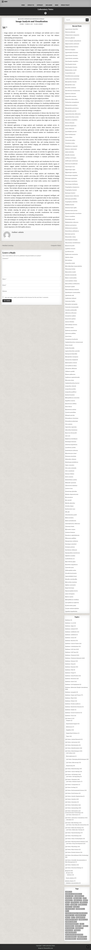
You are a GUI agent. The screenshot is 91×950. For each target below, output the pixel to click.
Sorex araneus (69, 476)
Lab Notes (68, 718)
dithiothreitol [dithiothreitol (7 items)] (80, 909)
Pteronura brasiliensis (71, 163)
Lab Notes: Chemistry (71, 779)
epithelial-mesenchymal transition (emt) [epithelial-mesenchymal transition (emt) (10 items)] (76, 913)
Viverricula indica (70, 140)
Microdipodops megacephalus (73, 266)
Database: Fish (69, 670)
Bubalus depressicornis (71, 494)
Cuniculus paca (69, 567)
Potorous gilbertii (70, 38)
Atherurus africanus (70, 313)
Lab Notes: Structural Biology (73, 867)
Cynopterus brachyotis (71, 339)
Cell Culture (69, 753)
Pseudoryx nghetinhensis (72, 535)
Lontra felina (68, 137)
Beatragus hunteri (70, 193)
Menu (5, 1)
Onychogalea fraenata (71, 67)
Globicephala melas (70, 570)
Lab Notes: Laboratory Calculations (75, 817)
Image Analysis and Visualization (32, 21)
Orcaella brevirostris (71, 573)
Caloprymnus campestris (72, 35)
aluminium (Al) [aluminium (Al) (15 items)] (79, 896)
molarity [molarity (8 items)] (78, 926)
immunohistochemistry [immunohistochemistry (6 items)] (72, 924)
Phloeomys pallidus (70, 538)
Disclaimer (49, 5)
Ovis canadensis (69, 471)
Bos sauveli (68, 500)
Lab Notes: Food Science (72, 793)
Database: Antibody (70, 634)
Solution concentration (72, 883)
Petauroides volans (70, 237)
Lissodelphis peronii (71, 131)
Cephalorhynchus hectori (72, 383)
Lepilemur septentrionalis (72, 377)
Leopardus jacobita (70, 389)
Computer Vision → (56, 245)
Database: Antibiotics (71, 632)
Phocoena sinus (69, 380)
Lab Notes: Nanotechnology (72, 832)
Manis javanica (69, 517)
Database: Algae (69, 626)
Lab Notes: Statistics (70, 865)
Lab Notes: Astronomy (71, 742)
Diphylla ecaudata (70, 555)
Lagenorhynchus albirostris (73, 114)
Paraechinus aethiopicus (72, 231)
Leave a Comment (39, 24)
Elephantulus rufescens (71, 222)
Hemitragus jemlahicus (71, 462)
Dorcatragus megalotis (71, 175)
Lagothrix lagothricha (71, 611)
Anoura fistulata (69, 321)
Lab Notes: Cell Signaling (73, 776)
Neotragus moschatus (71, 181)
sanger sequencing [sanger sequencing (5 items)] (71, 937)
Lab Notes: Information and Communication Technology (32, 19)
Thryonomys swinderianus (72, 242)
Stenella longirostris (70, 125)
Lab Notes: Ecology (70, 787)
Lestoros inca (69, 488)
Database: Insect (69, 681)
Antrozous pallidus (70, 333)
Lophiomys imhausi (70, 298)
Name (4, 279)
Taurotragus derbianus (71, 184)
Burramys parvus (70, 234)
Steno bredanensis (70, 134)
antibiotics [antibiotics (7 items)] (69, 900)
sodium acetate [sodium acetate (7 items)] (82, 937)
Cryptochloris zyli (70, 73)
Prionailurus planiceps (71, 421)
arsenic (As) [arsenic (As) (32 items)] (78, 900)
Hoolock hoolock (70, 395)
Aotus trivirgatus (70, 593)
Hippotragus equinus (71, 172)
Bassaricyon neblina (71, 403)
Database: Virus (69, 715)
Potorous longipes (70, 49)
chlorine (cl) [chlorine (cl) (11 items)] (83, 904)
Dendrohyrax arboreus (71, 450)
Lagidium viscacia (70, 248)
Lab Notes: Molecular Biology (73, 827)
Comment (5, 258)
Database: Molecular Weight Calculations (76, 687)
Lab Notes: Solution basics (73, 781)
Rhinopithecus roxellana (72, 599)
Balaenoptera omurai (71, 362)
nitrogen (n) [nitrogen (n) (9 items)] (79, 928)
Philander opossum (70, 482)
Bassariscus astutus (70, 409)
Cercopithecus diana (71, 365)
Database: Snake (69, 709)
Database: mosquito (70, 692)
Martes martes (69, 596)
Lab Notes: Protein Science (72, 852)
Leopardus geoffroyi (70, 392)
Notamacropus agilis (71, 207)
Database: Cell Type (70, 652)
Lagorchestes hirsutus (71, 55)
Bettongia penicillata (71, 198)
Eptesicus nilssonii (70, 93)
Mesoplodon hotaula (71, 81)
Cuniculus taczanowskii (71, 307)
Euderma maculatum (71, 330)
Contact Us (31, 5)
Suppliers (68, 730)
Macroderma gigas (70, 561)
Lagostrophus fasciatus (71, 52)
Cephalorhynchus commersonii (74, 342)
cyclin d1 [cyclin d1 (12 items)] (69, 907)
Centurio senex (69, 327)
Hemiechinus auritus (71, 479)
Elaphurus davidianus (71, 438)
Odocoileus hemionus (71, 430)
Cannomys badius (70, 301)
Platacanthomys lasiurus (72, 289)
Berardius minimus (70, 87)
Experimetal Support (72, 723)
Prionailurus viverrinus (71, 418)
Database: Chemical (70, 655)
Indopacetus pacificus (71, 105)
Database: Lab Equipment (72, 684)
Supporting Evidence (72, 733)
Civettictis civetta (70, 143)
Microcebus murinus (71, 582)
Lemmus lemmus (70, 532)
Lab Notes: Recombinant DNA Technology (76, 855)
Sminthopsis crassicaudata (72, 292)
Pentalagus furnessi (70, 441)
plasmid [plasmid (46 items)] (77, 930)
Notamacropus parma (71, 210)
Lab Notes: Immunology (71, 808)
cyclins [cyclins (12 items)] (76, 907)
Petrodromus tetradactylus (72, 90)
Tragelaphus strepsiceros (72, 187)
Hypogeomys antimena (71, 541)
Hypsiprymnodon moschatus (73, 213)
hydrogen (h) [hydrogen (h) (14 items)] (83, 919)
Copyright (40, 5)
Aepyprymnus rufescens (72, 196)
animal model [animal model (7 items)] (77, 898)
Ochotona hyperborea (71, 444)
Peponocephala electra (71, 591)
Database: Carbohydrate (71, 646)
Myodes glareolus (70, 503)
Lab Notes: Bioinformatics (72, 748)
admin (22, 24)
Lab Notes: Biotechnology (72, 768)
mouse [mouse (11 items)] (85, 926)
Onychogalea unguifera (71, 61)
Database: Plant (69, 698)
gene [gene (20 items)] (68, 917)
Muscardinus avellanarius (72, 283)
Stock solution (70, 878)
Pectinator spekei (70, 286)
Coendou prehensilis (71, 310)
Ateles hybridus (69, 152)
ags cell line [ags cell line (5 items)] (69, 896)
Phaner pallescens (70, 374)
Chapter (68, 720)
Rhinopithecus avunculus (72, 397)
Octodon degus (69, 506)
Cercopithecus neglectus (72, 602)
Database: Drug (69, 664)
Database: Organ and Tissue (73, 695)
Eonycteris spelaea (70, 318)
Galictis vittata (69, 257)
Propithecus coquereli (71, 146)
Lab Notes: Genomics (71, 802)
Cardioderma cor (70, 558)
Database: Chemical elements (73, 658)
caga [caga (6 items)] (67, 902)
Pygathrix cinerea (70, 400)
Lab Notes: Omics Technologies (74, 838)
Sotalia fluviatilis (69, 348)
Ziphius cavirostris (70, 585)
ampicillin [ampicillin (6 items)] (69, 898)
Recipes (68, 872)
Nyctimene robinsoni (71, 550)
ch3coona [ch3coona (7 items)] (74, 904)
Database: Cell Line (70, 649)
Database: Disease (70, 661)
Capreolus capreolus (71, 427)
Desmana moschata (70, 456)
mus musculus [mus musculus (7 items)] (70, 928)
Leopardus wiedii (70, 263)
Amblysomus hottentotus (72, 79)
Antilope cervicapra (70, 158)
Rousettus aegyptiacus (71, 564)
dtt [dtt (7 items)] (67, 911)
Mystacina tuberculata (71, 99)
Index (56, 5)
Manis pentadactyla (70, 520)
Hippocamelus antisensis (72, 43)
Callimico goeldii (70, 371)
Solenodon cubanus (70, 459)
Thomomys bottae (70, 269)
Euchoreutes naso (70, 509)
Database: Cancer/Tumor (72, 643)
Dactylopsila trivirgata (71, 239)
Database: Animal (70, 629)
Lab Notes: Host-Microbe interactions (76, 824)
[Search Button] (45, 13)
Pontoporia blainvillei (71, 354)
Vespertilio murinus (70, 96)
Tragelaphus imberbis (71, 201)
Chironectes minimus (71, 485)
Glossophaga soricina (71, 324)
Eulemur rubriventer (71, 149)
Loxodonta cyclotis (70, 447)
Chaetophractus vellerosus (72, 523)
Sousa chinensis (69, 128)
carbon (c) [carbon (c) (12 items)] (83, 902)
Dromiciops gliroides (71, 491)
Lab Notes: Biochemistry (72, 745)
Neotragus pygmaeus (71, 178)
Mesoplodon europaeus (71, 356)
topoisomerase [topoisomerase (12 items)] (81, 939)
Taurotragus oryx (70, 166)
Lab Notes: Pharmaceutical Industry (75, 841)
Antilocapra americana (71, 160)
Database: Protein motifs (72, 703)
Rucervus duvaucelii (71, 433)
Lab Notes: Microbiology (72, 822)
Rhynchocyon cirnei (71, 453)
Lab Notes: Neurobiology (72, 835)
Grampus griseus (70, 547)
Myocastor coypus (70, 529)
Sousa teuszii (69, 345)
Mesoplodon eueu (70, 84)
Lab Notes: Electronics (72, 814)
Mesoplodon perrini (70, 111)
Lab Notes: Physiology (71, 846)
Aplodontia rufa (69, 295)
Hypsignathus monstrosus (72, 553)
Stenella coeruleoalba (71, 579)
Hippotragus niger (70, 169)
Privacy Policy (65, 5)
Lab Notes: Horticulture (71, 805)
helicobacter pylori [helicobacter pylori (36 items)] (71, 919)
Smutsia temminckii (70, 275)
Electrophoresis (70, 756)
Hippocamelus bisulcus (71, 46)
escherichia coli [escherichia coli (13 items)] (80, 915)
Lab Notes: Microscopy (72, 762)
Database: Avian (69, 637)
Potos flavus (68, 406)
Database (67, 620)
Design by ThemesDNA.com (45, 948)
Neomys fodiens (69, 474)
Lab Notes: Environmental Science (74, 790)
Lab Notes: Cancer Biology (72, 771)
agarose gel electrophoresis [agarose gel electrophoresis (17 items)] (73, 894)
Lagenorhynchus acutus (72, 117)
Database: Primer (70, 701)
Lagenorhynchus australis (72, 351)
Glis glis (67, 512)
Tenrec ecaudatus (70, 216)
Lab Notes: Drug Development (74, 843)
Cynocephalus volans (71, 280)
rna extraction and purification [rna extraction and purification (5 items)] (74, 934)
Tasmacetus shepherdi (71, 359)
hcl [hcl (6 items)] (73, 917)
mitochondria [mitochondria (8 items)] (70, 926)
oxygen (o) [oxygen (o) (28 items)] (69, 930)
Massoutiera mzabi (70, 272)
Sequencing (69, 765)
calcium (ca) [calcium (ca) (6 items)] (75, 902)
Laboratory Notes (45, 9)
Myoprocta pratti (69, 245)
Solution (69, 875)
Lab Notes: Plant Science (72, 849)
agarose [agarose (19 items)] (69, 892)
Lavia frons (68, 336)
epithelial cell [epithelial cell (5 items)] (70, 915)
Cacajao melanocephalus (72, 608)
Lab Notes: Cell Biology (71, 774)
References (69, 727)
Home (23, 5)
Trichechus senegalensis (72, 102)
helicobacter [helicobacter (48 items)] (80, 917)
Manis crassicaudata (71, 278)
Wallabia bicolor (69, 204)
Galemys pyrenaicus (71, 225)
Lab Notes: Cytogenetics (71, 784)
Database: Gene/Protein (71, 675)
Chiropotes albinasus (71, 368)
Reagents (67, 870)
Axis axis (67, 436)
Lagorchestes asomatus (71, 58)
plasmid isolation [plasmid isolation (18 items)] (71, 932)
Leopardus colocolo (70, 386)
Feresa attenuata (69, 122)
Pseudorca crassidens (71, 120)
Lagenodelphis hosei (71, 576)
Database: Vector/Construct (72, 712)
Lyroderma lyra (69, 251)
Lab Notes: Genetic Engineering (74, 796)
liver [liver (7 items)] (82, 924)
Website (4, 291)
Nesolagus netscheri (71, 544)
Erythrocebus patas (70, 605)
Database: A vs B (69, 623)
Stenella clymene (70, 155)
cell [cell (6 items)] (67, 904)
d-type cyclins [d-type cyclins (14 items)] (70, 909)
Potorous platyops (70, 32)
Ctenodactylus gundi (71, 514)
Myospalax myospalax (71, 304)
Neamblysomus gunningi (72, 76)
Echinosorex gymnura (71, 228)
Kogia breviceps (69, 588)
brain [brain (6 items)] (85, 900)
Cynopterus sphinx (70, 316)
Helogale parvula (70, 415)
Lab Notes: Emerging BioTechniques (76, 759)
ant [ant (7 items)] (84, 898)
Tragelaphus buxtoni (71, 190)
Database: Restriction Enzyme (73, 706)
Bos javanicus (69, 497)
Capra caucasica (69, 465)
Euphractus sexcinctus (71, 254)
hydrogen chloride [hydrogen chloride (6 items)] (71, 922)
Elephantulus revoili (71, 70)
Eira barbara (68, 260)
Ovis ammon (68, 424)
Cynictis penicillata (70, 412)
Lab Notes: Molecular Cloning (74, 829)
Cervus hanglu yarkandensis (73, 40)
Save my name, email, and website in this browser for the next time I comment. (27, 297)
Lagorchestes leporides (71, 29)
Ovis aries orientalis (70, 468)
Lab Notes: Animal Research (73, 739)
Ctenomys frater (69, 526)
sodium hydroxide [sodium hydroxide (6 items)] (71, 939)
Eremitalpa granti (70, 219)
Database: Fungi (69, 672)
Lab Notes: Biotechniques (72, 751)
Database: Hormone (70, 678)
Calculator (69, 819)
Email (4, 285)
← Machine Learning (7, 245)
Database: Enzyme (70, 667)
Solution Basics (69, 881)
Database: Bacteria (70, 640)
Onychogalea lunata (70, 64)
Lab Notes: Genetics (70, 799)
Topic (67, 736)
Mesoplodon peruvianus (72, 108)
